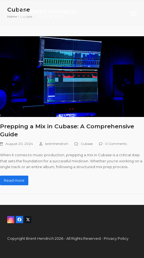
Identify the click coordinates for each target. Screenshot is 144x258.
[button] (134, 13)
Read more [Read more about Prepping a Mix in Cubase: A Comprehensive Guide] (14, 180)
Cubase (87, 144)
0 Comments (116, 144)
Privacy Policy (116, 238)
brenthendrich (56, 144)
